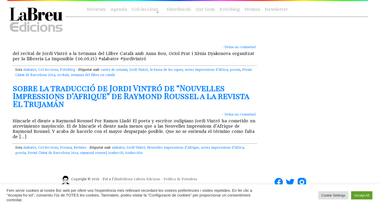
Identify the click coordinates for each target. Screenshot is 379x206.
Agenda (119, 9)
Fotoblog (230, 9)
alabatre (118, 147)
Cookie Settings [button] (333, 195)
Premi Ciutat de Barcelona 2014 (53, 153)
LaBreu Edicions (147, 179)
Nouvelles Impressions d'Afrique (173, 147)
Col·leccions (145, 9)
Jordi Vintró (138, 70)
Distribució (179, 9)
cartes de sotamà (114, 70)
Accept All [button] (361, 195)
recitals (63, 75)
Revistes (80, 147)
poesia (235, 70)
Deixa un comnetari (240, 47)
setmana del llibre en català (93, 75)
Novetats (96, 9)
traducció (115, 153)
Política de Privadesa (180, 179)
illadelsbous (123, 179)
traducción (133, 153)
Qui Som (205, 9)
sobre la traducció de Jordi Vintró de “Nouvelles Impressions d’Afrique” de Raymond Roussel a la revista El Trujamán (131, 96)
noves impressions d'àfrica (206, 70)
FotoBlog (67, 70)
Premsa (252, 9)
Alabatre (29, 70)
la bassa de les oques (166, 70)
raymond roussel (93, 153)
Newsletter (276, 9)
